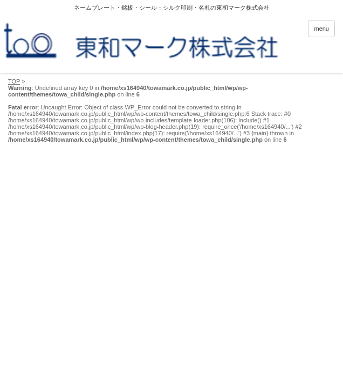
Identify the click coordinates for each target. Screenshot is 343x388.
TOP (14, 81)
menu (321, 28)
